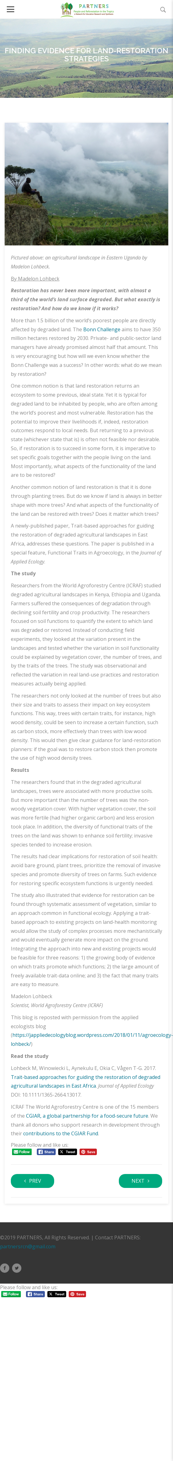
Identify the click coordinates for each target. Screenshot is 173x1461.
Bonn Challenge (101, 329)
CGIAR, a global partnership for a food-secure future (87, 1115)
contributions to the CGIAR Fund (60, 1133)
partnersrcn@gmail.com (27, 1246)
